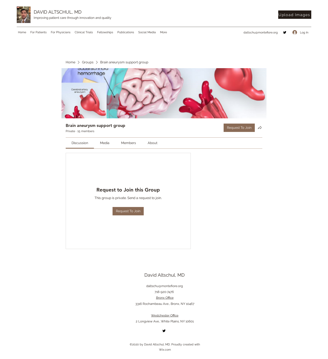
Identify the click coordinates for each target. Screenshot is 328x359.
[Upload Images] (294, 14)
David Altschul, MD (164, 275)
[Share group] (259, 127)
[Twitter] (285, 32)
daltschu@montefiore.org (260, 32)
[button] (38, 32)
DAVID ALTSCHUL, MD (58, 12)
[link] (80, 143)
